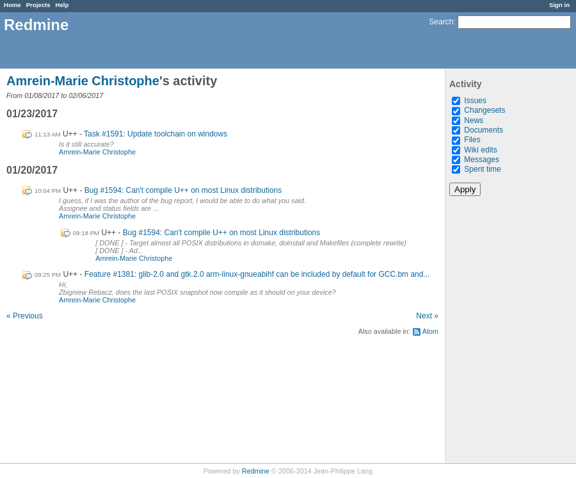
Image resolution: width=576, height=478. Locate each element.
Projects (38, 4)
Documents (483, 130)
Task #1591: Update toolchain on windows (155, 133)
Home (12, 4)
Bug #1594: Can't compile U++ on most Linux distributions (183, 190)
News (473, 120)
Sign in (559, 4)
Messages (481, 159)
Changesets (484, 110)
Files (472, 139)
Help (62, 4)
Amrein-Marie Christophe (82, 81)
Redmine (255, 471)
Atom (430, 331)
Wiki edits (480, 149)
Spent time (482, 169)
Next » (427, 315)
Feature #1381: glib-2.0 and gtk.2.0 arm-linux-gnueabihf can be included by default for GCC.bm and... (257, 274)
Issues (475, 100)
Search (441, 21)
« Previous (24, 315)
